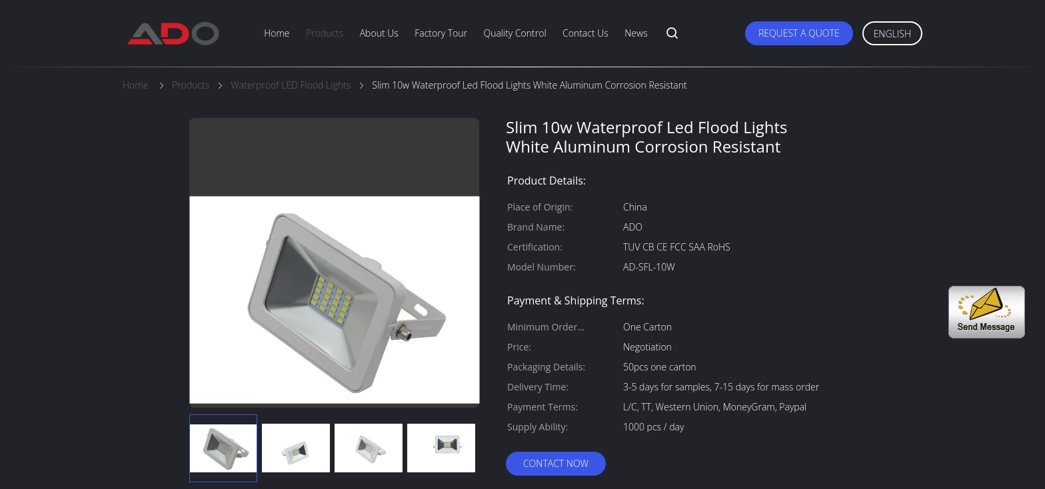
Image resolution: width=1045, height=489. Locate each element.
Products (324, 33)
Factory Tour (441, 33)
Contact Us (585, 33)
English (892, 33)
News (635, 33)
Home (276, 33)
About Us (379, 33)
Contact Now (555, 463)
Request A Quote (799, 33)
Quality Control (514, 33)
